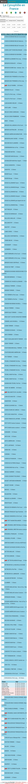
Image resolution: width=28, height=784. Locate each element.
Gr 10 (24, 27)
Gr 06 (3, 27)
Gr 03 (13, 24)
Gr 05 (24, 24)
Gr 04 (18, 24)
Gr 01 (3, 24)
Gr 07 (8, 27)
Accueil (3, 1)
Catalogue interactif (12, 20)
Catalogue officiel (20, 20)
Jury (7, 20)
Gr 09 (18, 27)
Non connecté (12, 1)
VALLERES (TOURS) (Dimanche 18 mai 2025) (11, 17)
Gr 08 (13, 27)
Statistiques (6, 16)
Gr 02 (8, 24)
